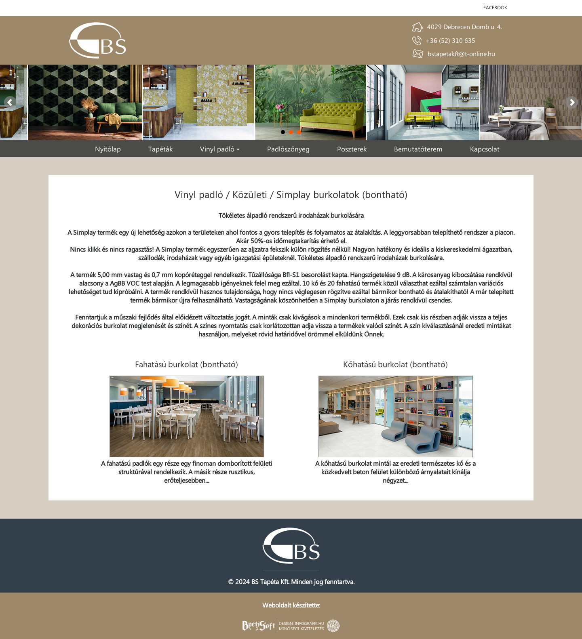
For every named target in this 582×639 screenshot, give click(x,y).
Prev (10, 102)
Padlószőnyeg (288, 149)
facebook (495, 7)
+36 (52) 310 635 (450, 40)
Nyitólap (108, 149)
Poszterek (352, 149)
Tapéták (160, 149)
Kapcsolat (485, 149)
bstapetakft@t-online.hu (461, 53)
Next (571, 102)
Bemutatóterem (418, 149)
